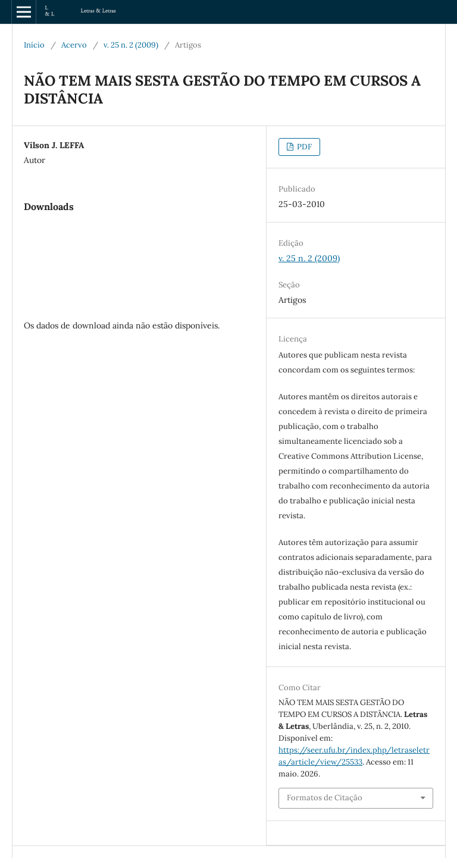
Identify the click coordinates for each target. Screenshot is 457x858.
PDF (303, 147)
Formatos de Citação (324, 798)
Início (34, 45)
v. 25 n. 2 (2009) (131, 45)
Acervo (74, 45)
